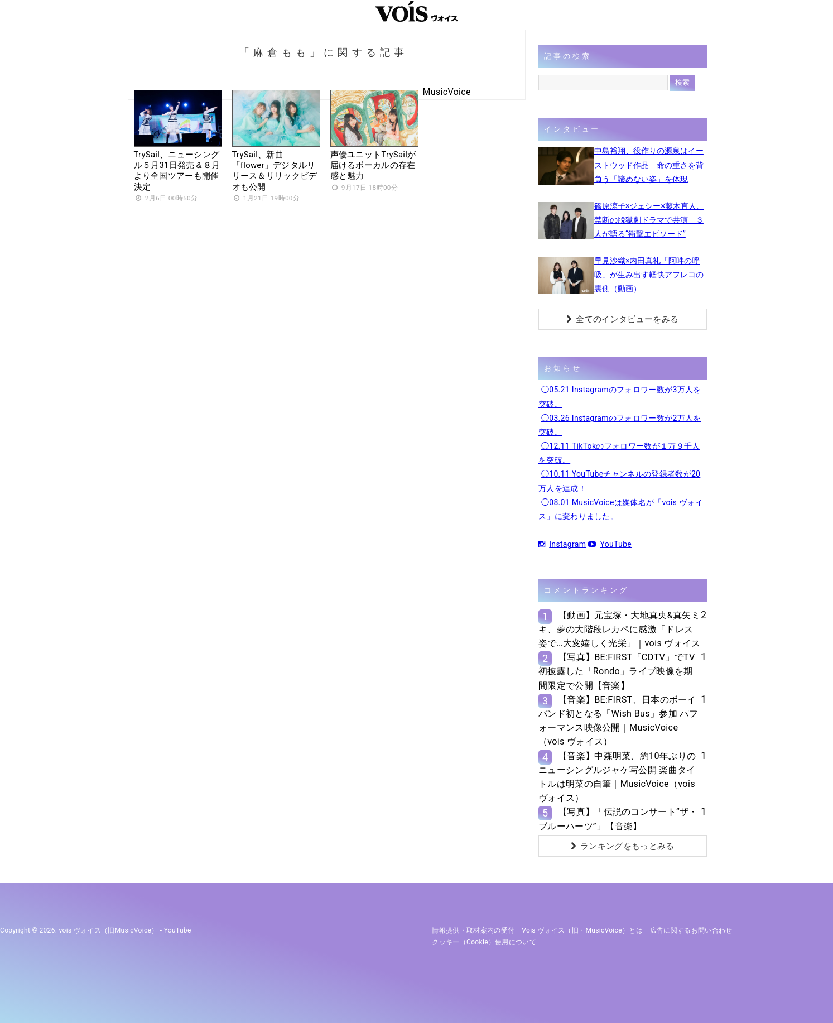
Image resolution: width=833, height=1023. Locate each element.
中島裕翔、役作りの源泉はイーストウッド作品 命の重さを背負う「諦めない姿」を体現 (649, 164)
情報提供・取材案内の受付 (473, 930)
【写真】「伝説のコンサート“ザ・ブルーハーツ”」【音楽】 (618, 818)
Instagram (562, 544)
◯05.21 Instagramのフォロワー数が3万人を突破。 (619, 396)
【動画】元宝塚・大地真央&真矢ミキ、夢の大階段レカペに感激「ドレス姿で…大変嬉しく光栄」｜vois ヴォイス (619, 629)
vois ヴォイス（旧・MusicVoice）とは (582, 930)
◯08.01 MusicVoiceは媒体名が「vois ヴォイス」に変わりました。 (620, 509)
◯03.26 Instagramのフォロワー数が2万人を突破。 (619, 425)
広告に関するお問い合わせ (691, 930)
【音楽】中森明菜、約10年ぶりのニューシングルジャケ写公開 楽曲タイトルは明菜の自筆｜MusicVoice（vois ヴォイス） (617, 777)
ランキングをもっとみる (623, 846)
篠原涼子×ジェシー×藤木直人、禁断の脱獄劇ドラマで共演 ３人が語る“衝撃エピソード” (649, 219)
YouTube (610, 544)
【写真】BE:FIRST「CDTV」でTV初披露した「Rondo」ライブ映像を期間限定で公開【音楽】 (616, 671)
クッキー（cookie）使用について (484, 942)
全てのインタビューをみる (622, 319)
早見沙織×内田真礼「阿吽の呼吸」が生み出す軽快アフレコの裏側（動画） (649, 274)
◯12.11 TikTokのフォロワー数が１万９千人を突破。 (619, 452)
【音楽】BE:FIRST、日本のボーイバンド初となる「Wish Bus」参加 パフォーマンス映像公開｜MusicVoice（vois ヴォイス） (618, 720)
